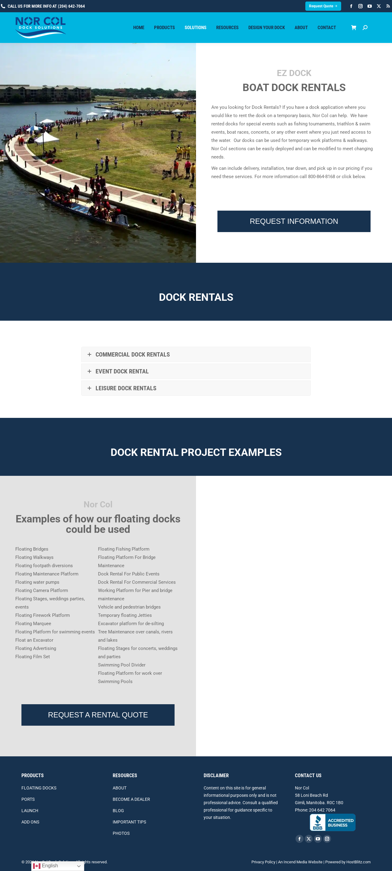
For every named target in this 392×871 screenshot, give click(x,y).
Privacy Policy (263, 862)
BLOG (118, 810)
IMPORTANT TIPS (129, 821)
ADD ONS (30, 821)
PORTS (28, 799)
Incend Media (295, 862)
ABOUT (119, 787)
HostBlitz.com (358, 862)
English (45, 866)
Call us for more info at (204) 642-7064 (42, 6)
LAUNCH (29, 810)
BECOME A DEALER (131, 799)
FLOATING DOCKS (38, 787)
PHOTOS (121, 833)
